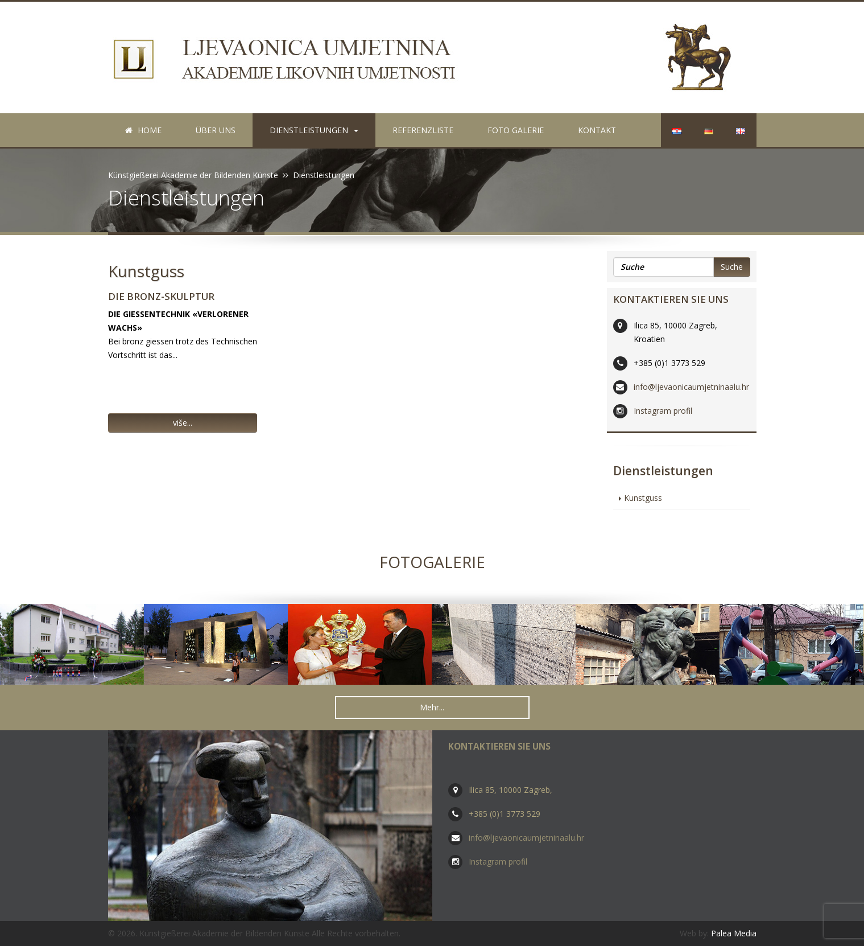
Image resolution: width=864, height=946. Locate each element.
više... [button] (182, 422)
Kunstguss (146, 271)
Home (143, 130)
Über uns (215, 130)
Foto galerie (515, 130)
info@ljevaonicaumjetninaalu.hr (691, 386)
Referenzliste (422, 130)
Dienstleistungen (314, 130)
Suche (732, 266)
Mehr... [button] (432, 707)
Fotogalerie (432, 562)
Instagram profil (663, 410)
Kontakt (597, 130)
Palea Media (733, 933)
